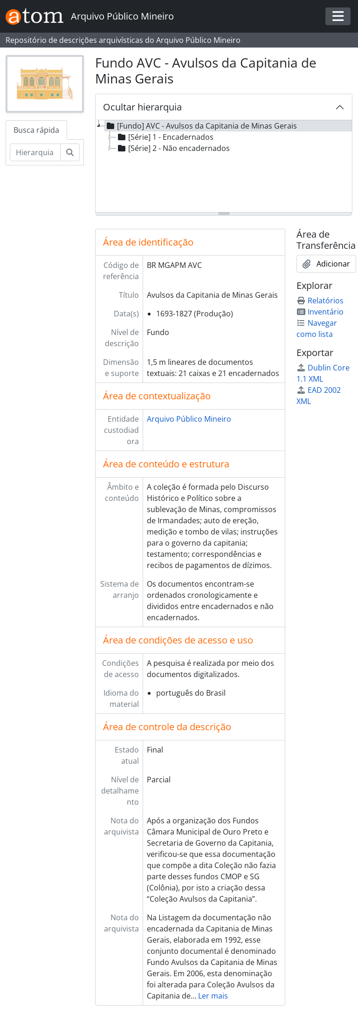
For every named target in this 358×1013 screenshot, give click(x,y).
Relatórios (320, 300)
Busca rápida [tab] (36, 130)
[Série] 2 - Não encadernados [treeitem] (173, 148)
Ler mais (213, 996)
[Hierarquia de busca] (35, 152)
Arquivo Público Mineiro (189, 419)
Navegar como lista (316, 328)
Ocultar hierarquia (142, 107)
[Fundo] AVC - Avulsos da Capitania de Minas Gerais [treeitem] (201, 125)
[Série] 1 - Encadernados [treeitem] (164, 137)
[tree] (224, 166)
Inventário (320, 312)
